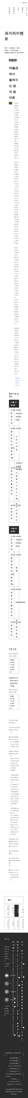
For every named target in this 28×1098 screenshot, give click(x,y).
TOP (5, 48)
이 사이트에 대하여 (14, 1081)
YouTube (7, 975)
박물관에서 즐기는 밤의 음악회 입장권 (14, 666)
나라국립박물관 (14, 1060)
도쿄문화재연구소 (14, 1068)
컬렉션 (22, 9)
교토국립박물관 (14, 1058)
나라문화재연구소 (14, 1071)
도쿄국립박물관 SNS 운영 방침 (6, 1011)
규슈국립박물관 (14, 1063)
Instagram (7, 991)
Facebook (7, 1000)
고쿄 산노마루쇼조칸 (14, 1066)
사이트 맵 (18, 1084)
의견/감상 (14, 1079)
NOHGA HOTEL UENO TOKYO (17, 382)
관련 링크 (10, 1084)
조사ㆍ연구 (26, 11)
